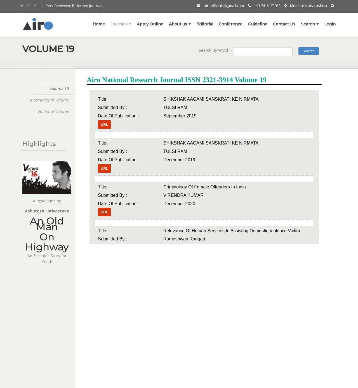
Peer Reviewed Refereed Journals (74, 5)
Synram (28, 379)
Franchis (78, 334)
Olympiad (29, 351)
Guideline (257, 24)
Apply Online (150, 24)
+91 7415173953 (264, 5)
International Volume (47, 100)
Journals (119, 24)
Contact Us (284, 24)
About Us (28, 343)
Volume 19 (57, 88)
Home (99, 24)
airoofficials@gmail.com (220, 5)
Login (330, 24)
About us (178, 24)
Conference (230, 24)
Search (308, 24)
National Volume (51, 111)
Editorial (204, 24)
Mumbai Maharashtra (305, 5)
